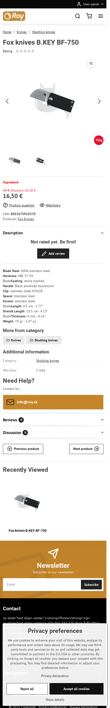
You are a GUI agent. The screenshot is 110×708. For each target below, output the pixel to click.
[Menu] (100, 16)
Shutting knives (47, 360)
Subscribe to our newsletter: (53, 572)
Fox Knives (26, 219)
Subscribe (91, 584)
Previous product (23, 448)
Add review (53, 253)
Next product (86, 448)
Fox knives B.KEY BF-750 (28, 531)
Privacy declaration (55, 692)
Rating (7, 51)
